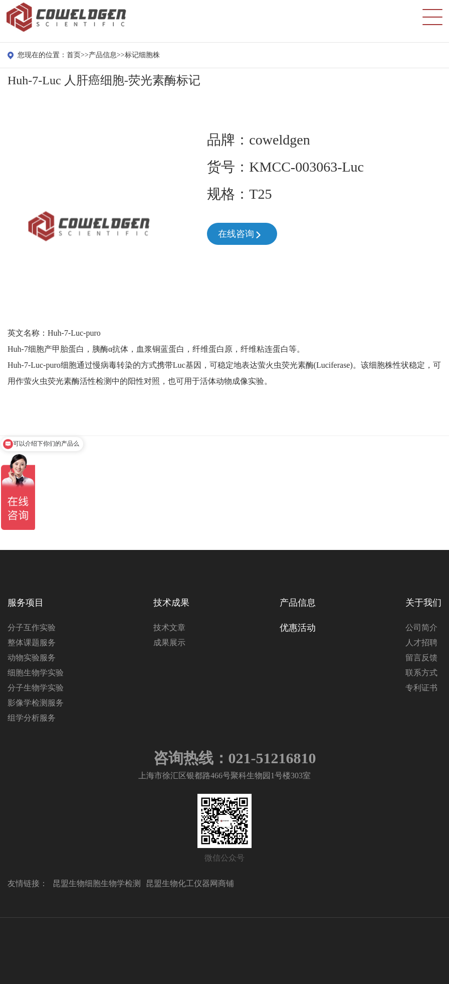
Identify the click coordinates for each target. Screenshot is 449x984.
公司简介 (421, 627)
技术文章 (169, 627)
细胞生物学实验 (36, 672)
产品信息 (103, 55)
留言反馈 (421, 657)
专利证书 (421, 687)
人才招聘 (421, 642)
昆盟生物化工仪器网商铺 (190, 883)
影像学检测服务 (36, 702)
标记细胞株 (142, 55)
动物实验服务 (32, 657)
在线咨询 (240, 234)
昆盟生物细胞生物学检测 (97, 883)
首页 (74, 55)
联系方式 (421, 672)
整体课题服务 (32, 642)
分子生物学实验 (36, 687)
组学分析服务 (32, 718)
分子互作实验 (32, 627)
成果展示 (169, 642)
